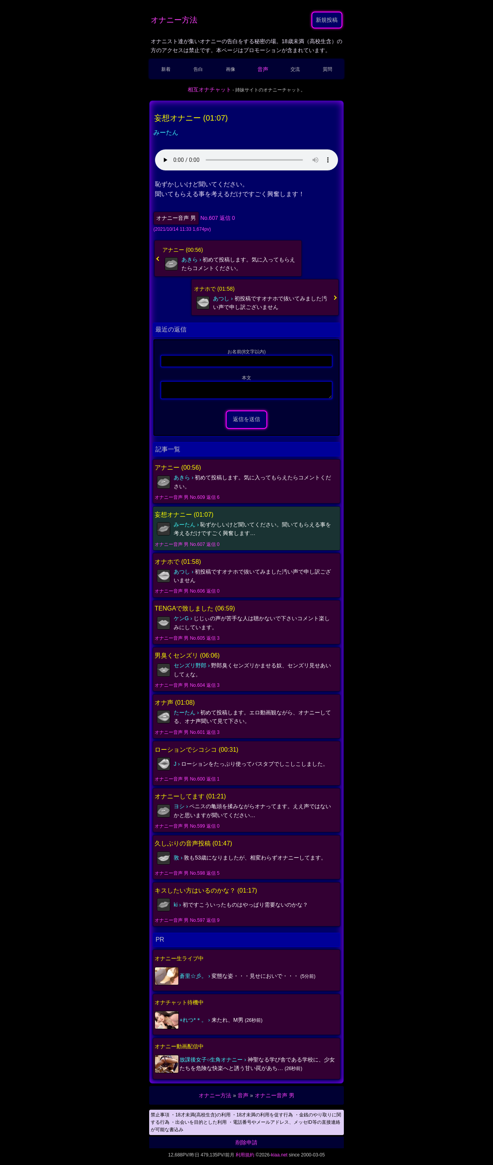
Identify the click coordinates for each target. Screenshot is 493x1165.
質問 (327, 69)
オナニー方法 (174, 20)
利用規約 (245, 1157)
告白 (198, 69)
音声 (262, 69)
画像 (230, 69)
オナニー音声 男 (176, 218)
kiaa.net (279, 1157)
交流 (295, 69)
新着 (166, 69)
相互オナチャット (209, 89)
